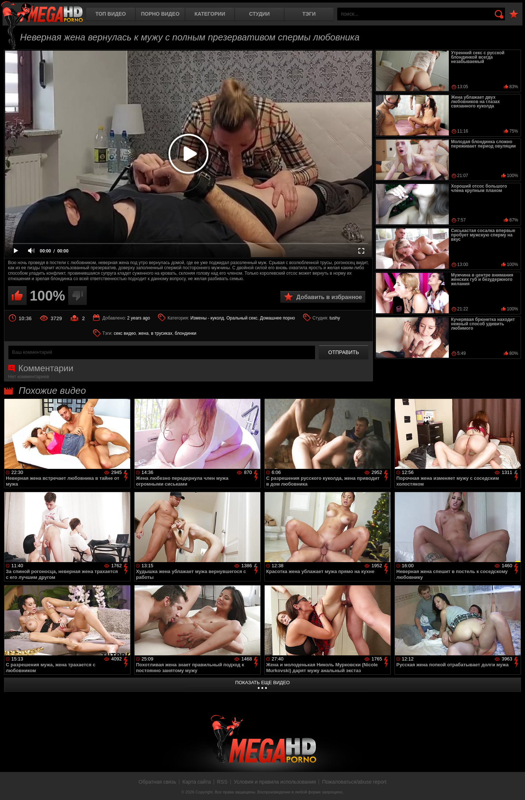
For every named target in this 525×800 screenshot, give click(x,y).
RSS (222, 782)
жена (143, 333)
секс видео (125, 333)
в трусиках (161, 333)
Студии (259, 14)
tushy (335, 318)
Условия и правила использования (275, 782)
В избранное (514, 14)
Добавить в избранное (329, 297)
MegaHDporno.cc (42, 12)
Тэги (309, 14)
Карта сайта (196, 782)
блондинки (185, 333)
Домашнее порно (277, 318)
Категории (210, 14)
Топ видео (111, 14)
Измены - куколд (207, 318)
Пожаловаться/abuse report (354, 782)
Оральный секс (241, 318)
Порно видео (160, 14)
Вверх (514, 786)
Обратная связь (157, 782)
